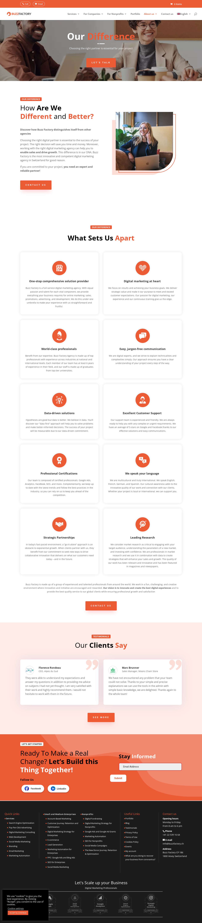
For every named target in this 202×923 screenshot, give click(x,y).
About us (149, 14)
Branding (13, 846)
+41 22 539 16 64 (171, 834)
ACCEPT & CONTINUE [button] (18, 913)
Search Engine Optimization (21, 823)
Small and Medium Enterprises (60, 814)
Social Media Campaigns (96, 845)
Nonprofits (87, 814)
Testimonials (131, 827)
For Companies (92, 14)
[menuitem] (184, 16)
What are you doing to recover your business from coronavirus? (140, 857)
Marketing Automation (19, 855)
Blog (127, 823)
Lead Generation (55, 844)
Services (72, 14)
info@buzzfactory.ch (173, 843)
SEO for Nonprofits (93, 841)
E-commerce (53, 839)
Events (128, 846)
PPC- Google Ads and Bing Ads (61, 857)
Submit (118, 778)
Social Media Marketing (19, 841)
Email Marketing (16, 851)
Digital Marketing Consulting (22, 832)
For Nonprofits (115, 14)
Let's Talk (101, 62)
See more (101, 717)
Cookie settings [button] (16, 908)
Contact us (167, 14)
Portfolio (135, 14)
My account (130, 851)
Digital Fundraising (93, 818)
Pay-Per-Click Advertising (20, 827)
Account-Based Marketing (59, 818)
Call (26, 4)
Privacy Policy (131, 832)
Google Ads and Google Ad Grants (100, 831)
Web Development (17, 837)
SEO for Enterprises (56, 862)
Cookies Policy (131, 841)
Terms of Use (131, 837)
